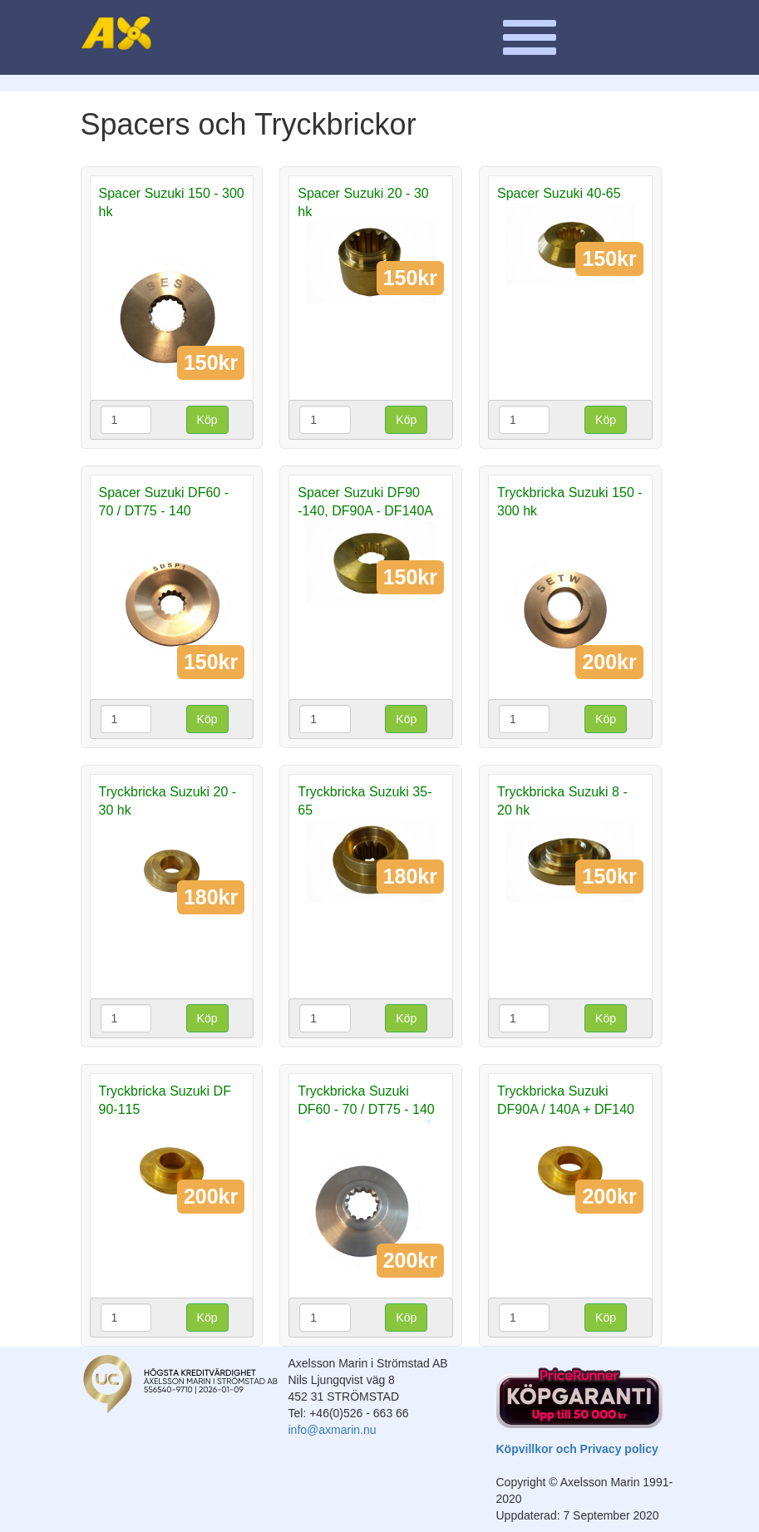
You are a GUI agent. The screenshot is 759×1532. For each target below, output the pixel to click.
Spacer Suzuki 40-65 (559, 193)
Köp (207, 419)
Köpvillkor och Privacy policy (577, 1449)
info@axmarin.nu (332, 1429)
